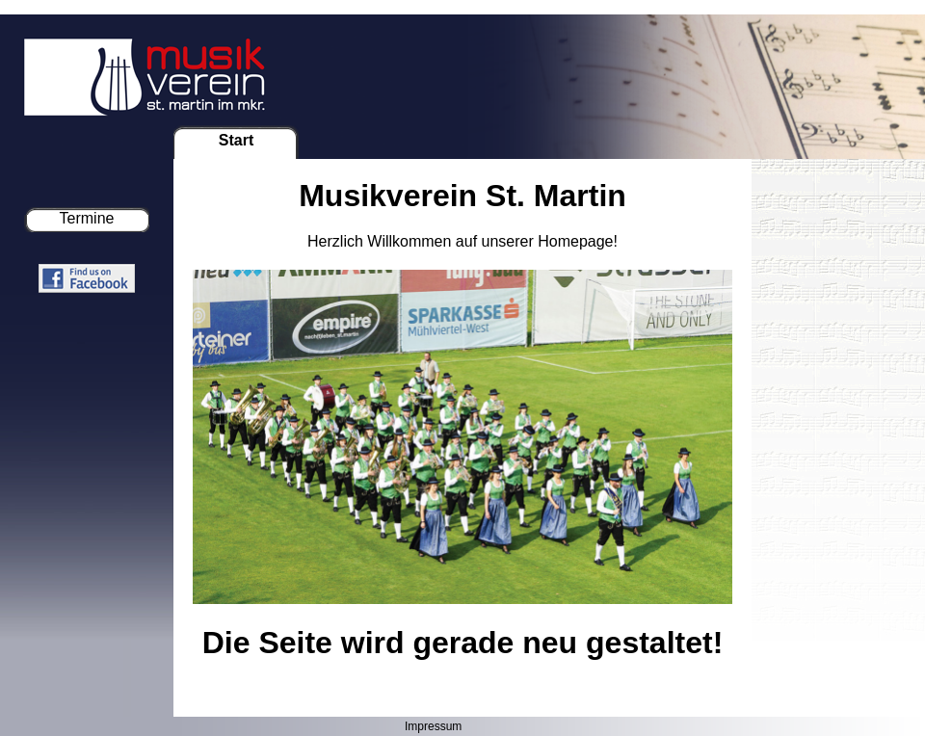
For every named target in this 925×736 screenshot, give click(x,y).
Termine (87, 218)
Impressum (433, 726)
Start (236, 140)
